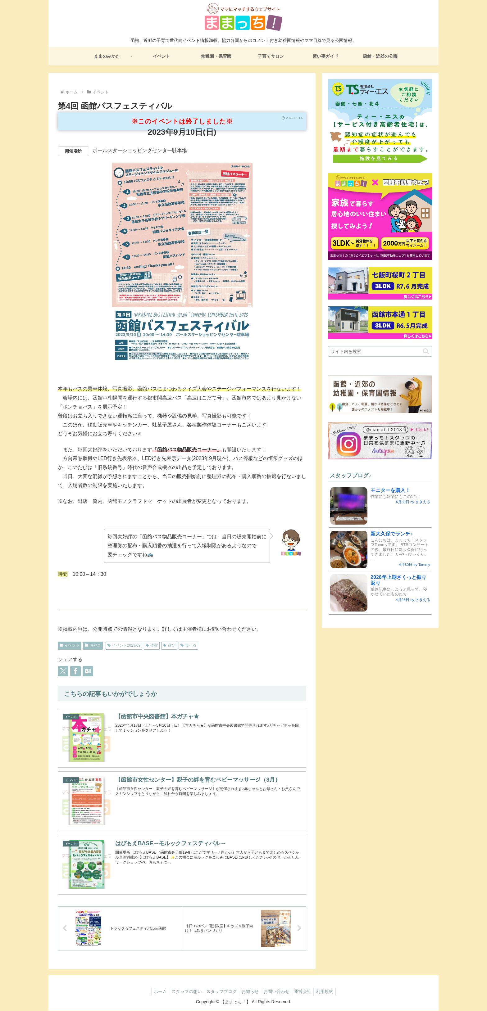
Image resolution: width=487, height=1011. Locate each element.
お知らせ (250, 991)
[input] (380, 351)
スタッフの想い (182, 991)
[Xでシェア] (63, 671)
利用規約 (330, 991)
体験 (152, 645)
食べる (188, 645)
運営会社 (306, 991)
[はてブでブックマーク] (88, 671)
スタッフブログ (219, 991)
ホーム (154, 991)
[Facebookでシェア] (75, 671)
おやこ (93, 645)
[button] (426, 351)
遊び (169, 645)
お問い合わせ (278, 991)
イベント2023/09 (123, 645)
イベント (70, 645)
